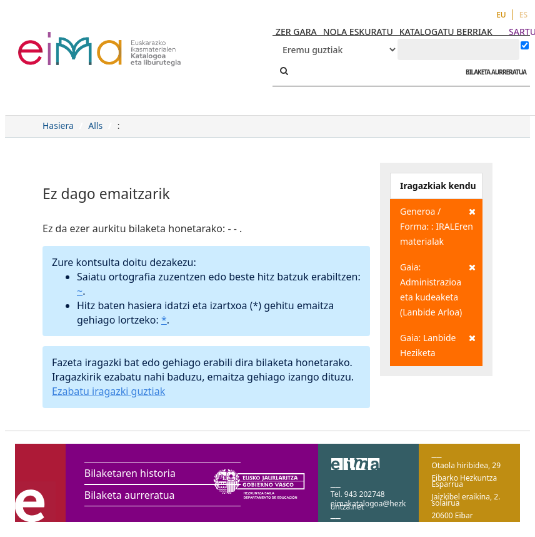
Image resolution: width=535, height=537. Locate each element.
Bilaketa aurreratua (129, 495)
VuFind (51, 41)
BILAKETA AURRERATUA (493, 72)
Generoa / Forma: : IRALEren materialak (438, 225)
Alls (95, 125)
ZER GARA (296, 32)
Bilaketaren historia (130, 473)
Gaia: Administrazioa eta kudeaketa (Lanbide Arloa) (438, 289)
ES (523, 14)
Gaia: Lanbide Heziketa (438, 344)
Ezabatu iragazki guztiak (108, 391)
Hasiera (58, 125)
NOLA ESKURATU (358, 32)
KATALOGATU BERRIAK (445, 32)
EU (501, 14)
